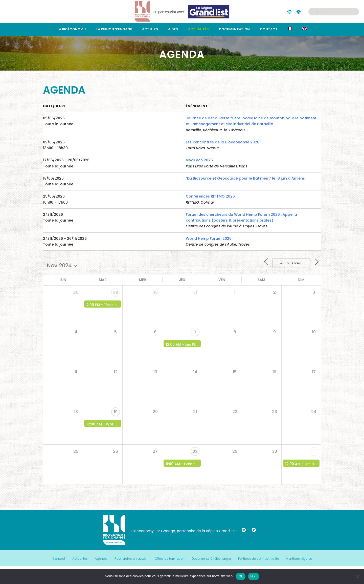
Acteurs (150, 29)
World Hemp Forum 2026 (209, 238)
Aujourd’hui (291, 263)
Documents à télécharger (211, 559)
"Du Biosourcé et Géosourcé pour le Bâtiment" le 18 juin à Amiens (245, 178)
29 (115, 292)
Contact (269, 29)
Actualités (198, 29)
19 (116, 412)
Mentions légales (299, 559)
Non (254, 576)
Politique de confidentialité (258, 559)
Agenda (101, 559)
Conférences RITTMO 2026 (210, 196)
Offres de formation (170, 559)
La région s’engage (114, 29)
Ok (240, 576)
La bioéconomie (71, 29)
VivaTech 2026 (199, 160)
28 (195, 452)
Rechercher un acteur (131, 559)
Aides (173, 29)
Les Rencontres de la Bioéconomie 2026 (222, 142)
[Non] (357, 576)
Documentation (234, 29)
